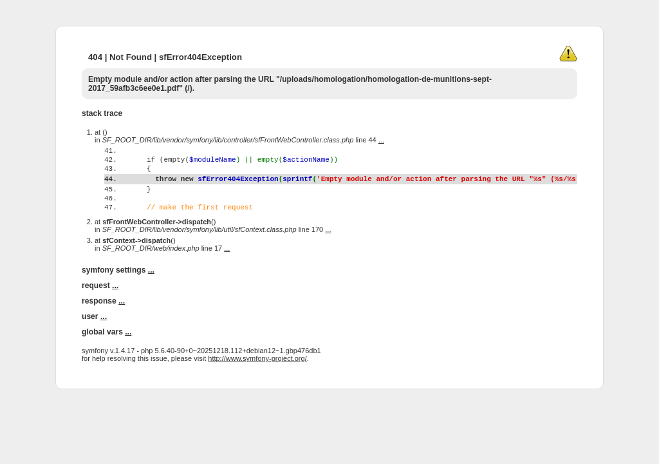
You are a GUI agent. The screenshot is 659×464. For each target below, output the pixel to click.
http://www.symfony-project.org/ (257, 383)
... (381, 140)
